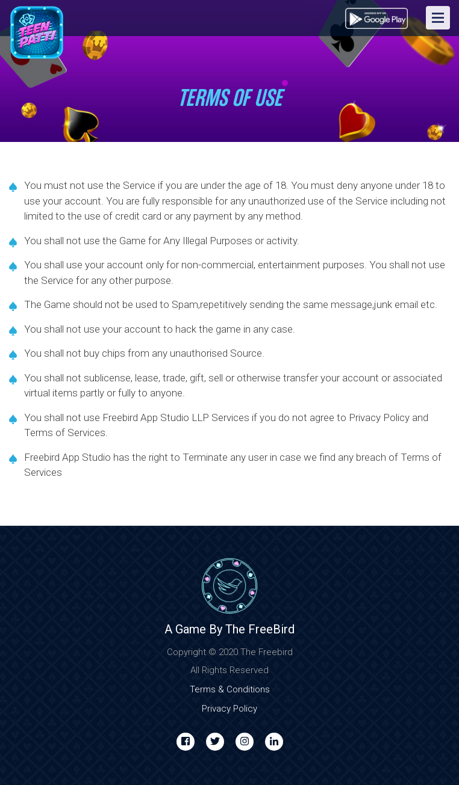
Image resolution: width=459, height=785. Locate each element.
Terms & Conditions (230, 689)
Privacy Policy (229, 708)
